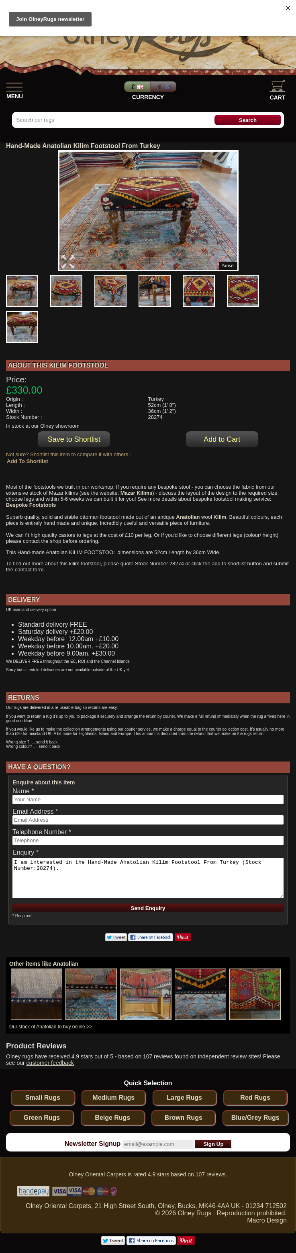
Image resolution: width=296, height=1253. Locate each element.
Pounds (136, 86)
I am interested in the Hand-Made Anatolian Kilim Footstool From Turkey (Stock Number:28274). (148, 878)
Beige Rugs (112, 1117)
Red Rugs (255, 1097)
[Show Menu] (14, 85)
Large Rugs (184, 1097)
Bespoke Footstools (31, 505)
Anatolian (188, 517)
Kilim (219, 517)
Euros (164, 86)
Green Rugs (41, 1117)
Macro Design (267, 1220)
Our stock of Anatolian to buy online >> (50, 1027)
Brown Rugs (183, 1117)
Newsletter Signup (93, 1143)
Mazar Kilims (136, 493)
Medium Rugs (113, 1097)
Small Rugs (42, 1097)
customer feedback (50, 1063)
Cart (277, 90)
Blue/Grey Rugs (255, 1117)
